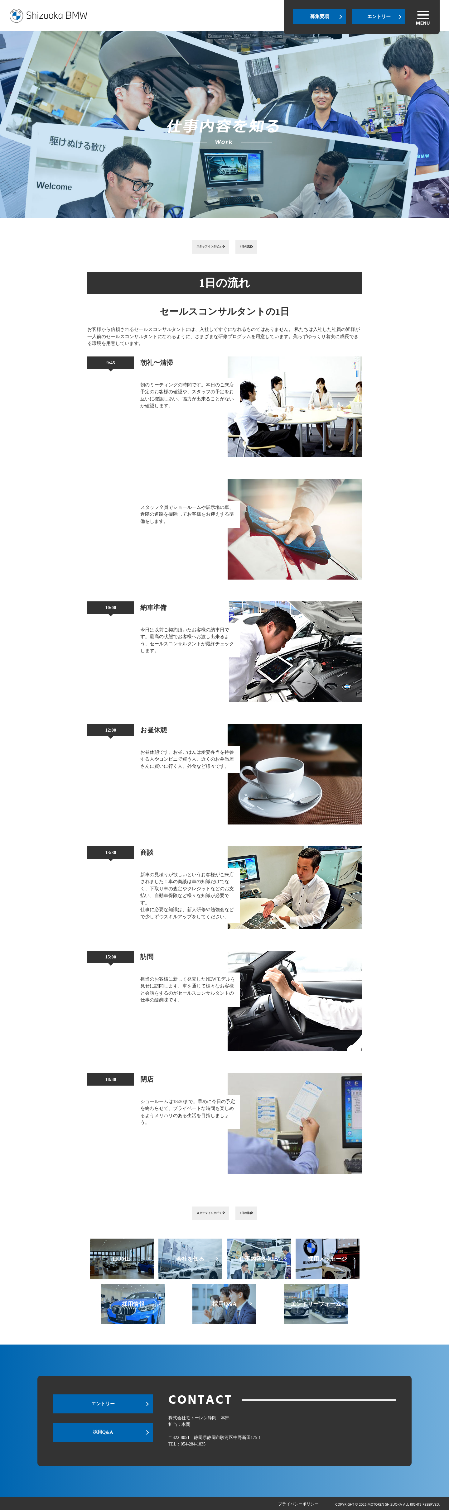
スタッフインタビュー (201, 246)
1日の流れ (260, 246)
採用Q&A (103, 1435)
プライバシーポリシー (298, 1503)
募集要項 (319, 16)
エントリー (379, 16)
